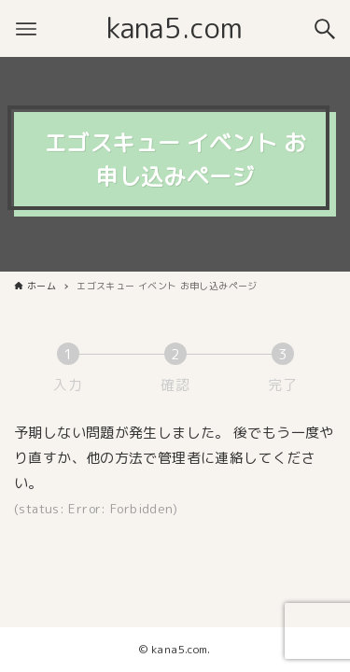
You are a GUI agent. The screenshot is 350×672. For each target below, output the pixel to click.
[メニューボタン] (26, 29)
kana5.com (174, 28)
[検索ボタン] (324, 29)
